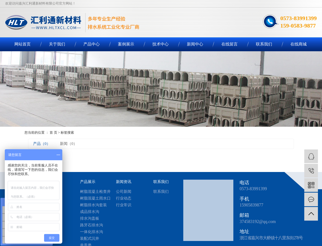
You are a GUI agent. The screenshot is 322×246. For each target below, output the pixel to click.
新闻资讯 (123, 182)
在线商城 (298, 44)
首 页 (53, 132)
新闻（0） (68, 144)
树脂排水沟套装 (93, 205)
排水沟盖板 (89, 218)
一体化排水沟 (91, 232)
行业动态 (123, 198)
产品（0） (41, 144)
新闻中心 (195, 44)
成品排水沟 (89, 212)
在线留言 (229, 44)
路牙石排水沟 (91, 225)
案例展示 (126, 44)
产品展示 (87, 182)
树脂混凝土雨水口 (95, 198)
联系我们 (264, 44)
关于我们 (57, 44)
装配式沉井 (89, 238)
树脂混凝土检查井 (95, 191)
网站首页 (22, 44)
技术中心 (160, 44)
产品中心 (91, 44)
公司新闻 (123, 191)
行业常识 (123, 205)
